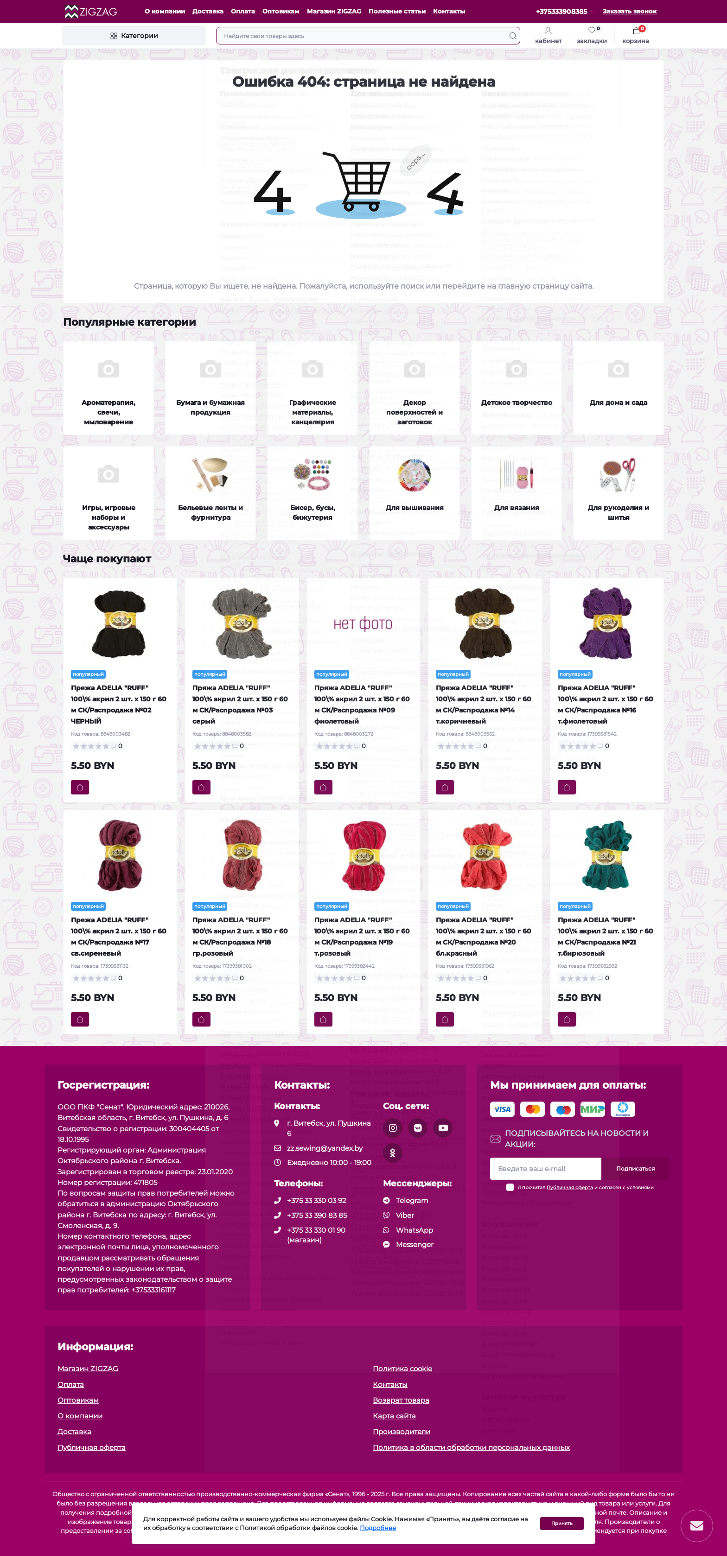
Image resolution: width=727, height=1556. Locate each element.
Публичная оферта (570, 1187)
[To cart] (80, 787)
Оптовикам (281, 11)
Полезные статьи (397, 11)
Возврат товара (401, 1400)
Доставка (207, 11)
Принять (562, 1524)
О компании (165, 11)
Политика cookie (402, 1368)
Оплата (243, 11)
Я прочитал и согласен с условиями (585, 1187)
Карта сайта (394, 1415)
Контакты (449, 11)
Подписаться (635, 1168)
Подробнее (378, 1528)
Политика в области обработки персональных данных (471, 1447)
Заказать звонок (630, 11)
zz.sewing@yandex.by (325, 1148)
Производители (401, 1431)
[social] (392, 1128)
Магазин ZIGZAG (334, 11)
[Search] (513, 35)
